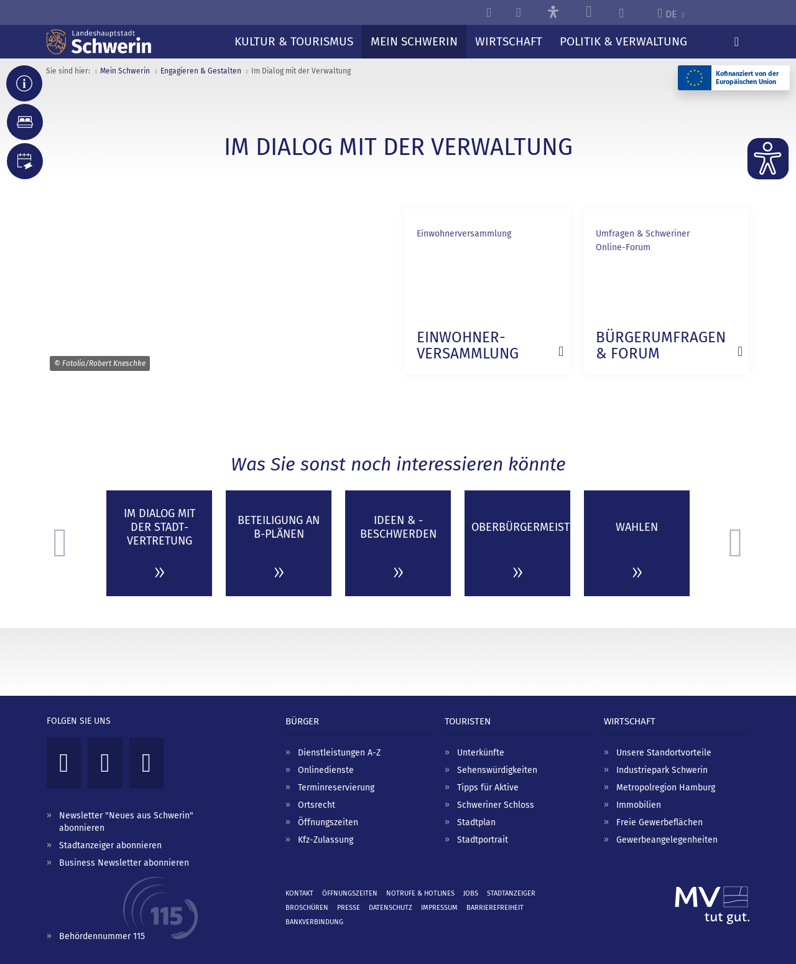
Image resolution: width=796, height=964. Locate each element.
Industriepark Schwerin (662, 770)
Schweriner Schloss (495, 805)
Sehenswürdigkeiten (497, 770)
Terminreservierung (336, 787)
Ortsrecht (316, 805)
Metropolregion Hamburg (665, 787)
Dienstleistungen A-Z (339, 752)
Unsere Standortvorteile (663, 752)
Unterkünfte (480, 752)
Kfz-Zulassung (325, 840)
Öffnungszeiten (328, 822)
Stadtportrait (482, 840)
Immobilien (638, 805)
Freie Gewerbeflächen (659, 822)
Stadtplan (476, 822)
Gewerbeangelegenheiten (667, 840)
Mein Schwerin (125, 71)
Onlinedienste (326, 770)
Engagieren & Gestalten (200, 71)
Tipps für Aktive (488, 787)
